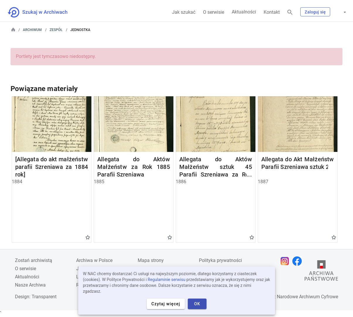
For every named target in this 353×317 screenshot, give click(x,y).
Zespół (56, 30)
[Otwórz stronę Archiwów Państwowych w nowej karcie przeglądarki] (321, 271)
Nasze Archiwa (30, 285)
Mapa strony (151, 260)
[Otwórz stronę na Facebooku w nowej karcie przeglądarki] (298, 261)
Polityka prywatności (220, 260)
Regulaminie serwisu (166, 279)
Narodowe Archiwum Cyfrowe (307, 296)
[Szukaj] (290, 12)
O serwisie (213, 12)
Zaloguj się (315, 12)
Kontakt (272, 12)
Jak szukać (183, 12)
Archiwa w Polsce (94, 260)
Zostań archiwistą (33, 260)
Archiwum (32, 30)
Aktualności (244, 12)
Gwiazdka (88, 237)
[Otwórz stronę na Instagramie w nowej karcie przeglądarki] (286, 261)
